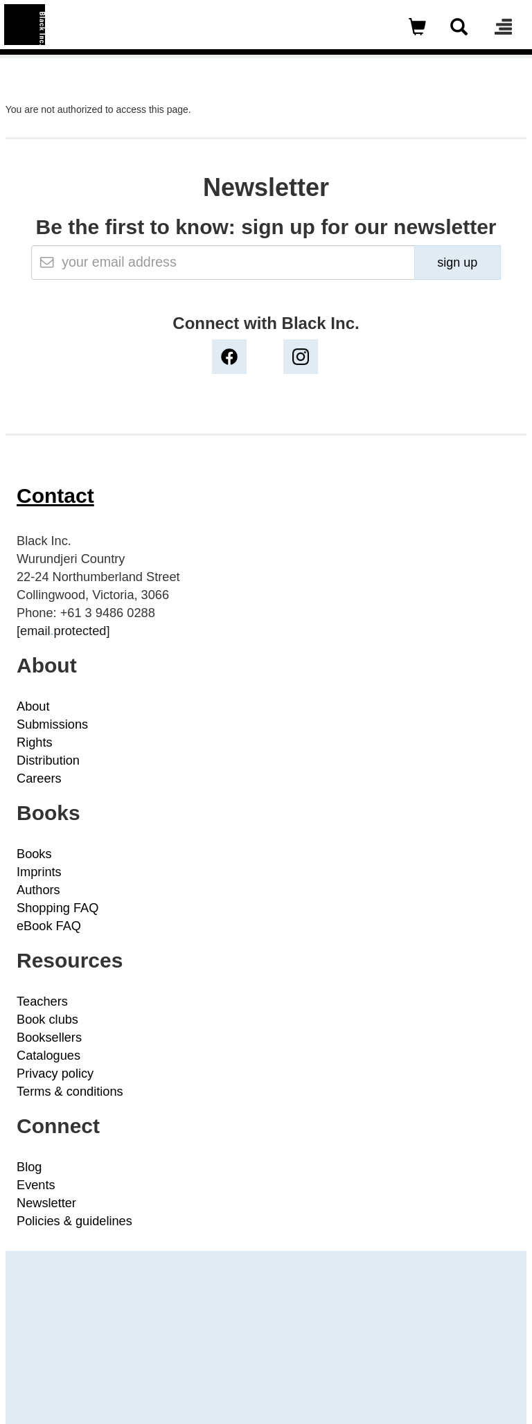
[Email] (222, 262)
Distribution (48, 760)
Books (34, 854)
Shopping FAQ (57, 908)
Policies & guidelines (74, 1221)
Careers (39, 778)
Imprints (39, 872)
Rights (35, 742)
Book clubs (47, 1019)
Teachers (42, 1001)
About (33, 706)
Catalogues (48, 1055)
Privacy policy (55, 1073)
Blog (29, 1167)
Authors (38, 890)
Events (36, 1185)
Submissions (52, 724)
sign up (457, 262)
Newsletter (46, 1203)
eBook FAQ (49, 926)
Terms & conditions (70, 1091)
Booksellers (49, 1037)
